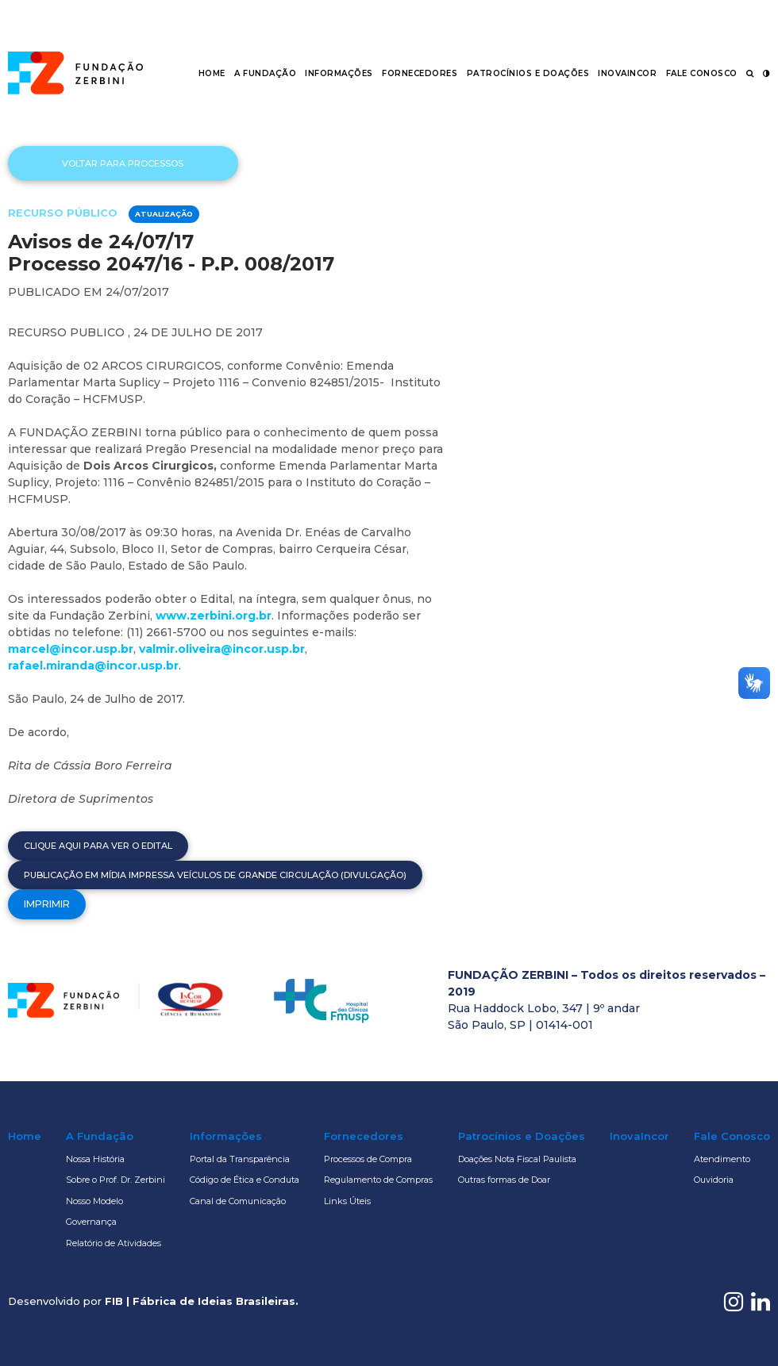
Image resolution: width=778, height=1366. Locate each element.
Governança (91, 1221)
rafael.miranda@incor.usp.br (93, 665)
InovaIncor (627, 73)
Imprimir (47, 904)
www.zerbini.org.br (214, 615)
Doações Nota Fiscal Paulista (517, 1159)
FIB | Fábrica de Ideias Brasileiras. (201, 1301)
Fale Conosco (702, 73)
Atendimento (722, 1159)
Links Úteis (347, 1201)
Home (211, 73)
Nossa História (95, 1159)
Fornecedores (419, 73)
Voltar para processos (122, 163)
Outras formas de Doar (504, 1179)
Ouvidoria (714, 1179)
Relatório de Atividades (113, 1243)
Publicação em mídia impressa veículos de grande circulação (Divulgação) (215, 875)
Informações (339, 73)
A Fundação (265, 73)
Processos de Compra (368, 1159)
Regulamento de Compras (378, 1179)
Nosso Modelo (94, 1201)
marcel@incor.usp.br (70, 649)
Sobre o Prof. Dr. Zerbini (115, 1179)
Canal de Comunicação (238, 1201)
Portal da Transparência (240, 1159)
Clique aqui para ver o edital (98, 845)
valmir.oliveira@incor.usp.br (222, 649)
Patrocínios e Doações (528, 73)
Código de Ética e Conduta (244, 1179)
